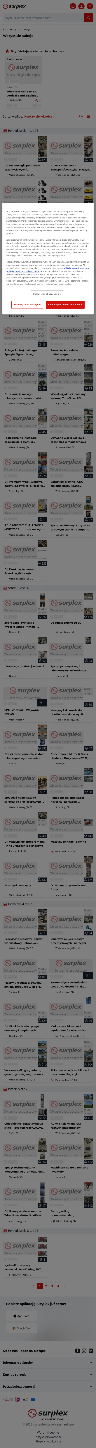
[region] (48, 258)
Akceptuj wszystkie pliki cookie (65, 305)
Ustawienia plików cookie (47, 294)
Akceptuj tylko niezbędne (27, 305)
